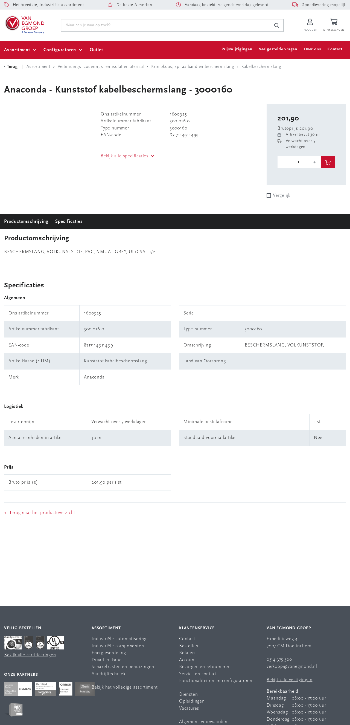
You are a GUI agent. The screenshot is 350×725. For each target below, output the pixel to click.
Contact (335, 49)
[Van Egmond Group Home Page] (24, 24)
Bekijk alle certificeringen (30, 655)
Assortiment (17, 50)
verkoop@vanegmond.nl (292, 666)
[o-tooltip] (299, 162)
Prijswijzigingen (236, 49)
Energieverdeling (109, 653)
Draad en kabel (107, 660)
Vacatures (189, 708)
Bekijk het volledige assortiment (125, 687)
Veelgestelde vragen (278, 49)
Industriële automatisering (119, 639)
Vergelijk (281, 195)
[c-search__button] (277, 25)
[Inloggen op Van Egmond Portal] (310, 25)
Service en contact (198, 674)
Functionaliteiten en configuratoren (215, 680)
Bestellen (188, 646)
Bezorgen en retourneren (205, 667)
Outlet (96, 50)
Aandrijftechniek (109, 674)
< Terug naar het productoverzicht (39, 512)
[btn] (328, 162)
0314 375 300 (279, 659)
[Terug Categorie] (11, 66)
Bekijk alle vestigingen (289, 680)
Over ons (312, 49)
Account (187, 660)
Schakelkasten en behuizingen (123, 667)
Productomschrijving (26, 221)
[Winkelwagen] (334, 25)
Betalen (187, 653)
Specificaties (69, 221)
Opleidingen (192, 701)
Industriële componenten (118, 646)
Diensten (188, 694)
